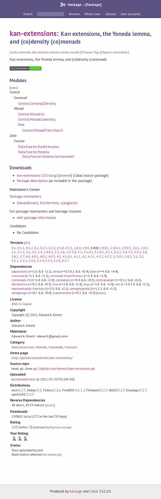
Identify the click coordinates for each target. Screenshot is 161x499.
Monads (41, 347)
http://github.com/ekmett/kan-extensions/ (42, 358)
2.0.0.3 (126, 248)
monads (74, 52)
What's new (92, 14)
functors (55, 52)
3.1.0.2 (99, 252)
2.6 (62, 252)
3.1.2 (117, 252)
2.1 (14, 252)
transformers (62, 293)
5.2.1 (15, 261)
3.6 (145, 252)
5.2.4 (40, 261)
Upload (110, 14)
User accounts (130, 14)
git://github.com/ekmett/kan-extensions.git (64, 368)
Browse (74, 14)
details (101, 293)
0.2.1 (43, 248)
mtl (117, 284)
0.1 (14, 248)
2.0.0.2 (115, 248)
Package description (32, 180)
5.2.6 (57, 261)
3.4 (124, 252)
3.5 (130, 252)
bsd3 (14, 52)
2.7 (68, 252)
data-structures (40, 52)
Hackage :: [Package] (84, 4)
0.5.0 (60, 248)
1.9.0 (85, 248)
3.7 (22, 256)
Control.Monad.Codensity (37, 119)
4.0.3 (51, 256)
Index (13, 88)
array (56, 271)
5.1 (135, 256)
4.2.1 (91, 256)
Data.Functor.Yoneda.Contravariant (48, 156)
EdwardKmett (27, 203)
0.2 (36, 248)
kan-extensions (33, 33)
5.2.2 (23, 261)
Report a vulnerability (115, 52)
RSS (27, 243)
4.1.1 (77, 256)
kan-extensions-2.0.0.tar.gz (37, 175)
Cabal (94, 491)
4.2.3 (108, 256)
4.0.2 (43, 256)
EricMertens (49, 203)
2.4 (40, 252)
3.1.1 (108, 252)
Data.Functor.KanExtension (38, 146)
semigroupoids (80, 288)
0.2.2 (52, 248)
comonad (18, 276)
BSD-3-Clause (21, 304)
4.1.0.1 (67, 256)
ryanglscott (69, 203)
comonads (24, 52)
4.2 (84, 256)
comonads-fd (21, 280)
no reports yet (52, 454)
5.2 (141, 256)
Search (28, 14)
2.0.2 (144, 248)
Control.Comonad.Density (37, 103)
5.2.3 (32, 261)
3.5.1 (137, 252)
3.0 (74, 252)
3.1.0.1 (88, 252)
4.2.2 (99, 256)
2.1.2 (20, 252)
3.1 (80, 252)
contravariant (105, 280)
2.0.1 (135, 248)
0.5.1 (68, 248)
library (64, 52)
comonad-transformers (66, 276)
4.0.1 (34, 256)
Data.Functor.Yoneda (33, 152)
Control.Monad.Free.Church (42, 130)
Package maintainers (25, 196)
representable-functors (28, 288)
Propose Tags (91, 52)
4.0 (28, 256)
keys (87, 284)
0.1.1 (20, 248)
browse (65, 175)
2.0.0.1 (104, 248)
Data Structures (23, 347)
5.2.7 (65, 261)
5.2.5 (48, 261)
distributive (19, 284)
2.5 (57, 252)
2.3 (34, 252)
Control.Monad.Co (31, 114)
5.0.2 (128, 256)
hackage (76, 491)
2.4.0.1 (48, 252)
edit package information (36, 217)
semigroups (19, 293)
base (93, 271)
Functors (71, 347)
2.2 (28, 252)
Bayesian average (60, 427)
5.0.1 (120, 256)
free (55, 284)
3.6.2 (15, 256)
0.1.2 (29, 248)
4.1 (59, 256)
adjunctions (20, 271)
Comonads (55, 347)
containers (63, 280)
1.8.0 (77, 248)
